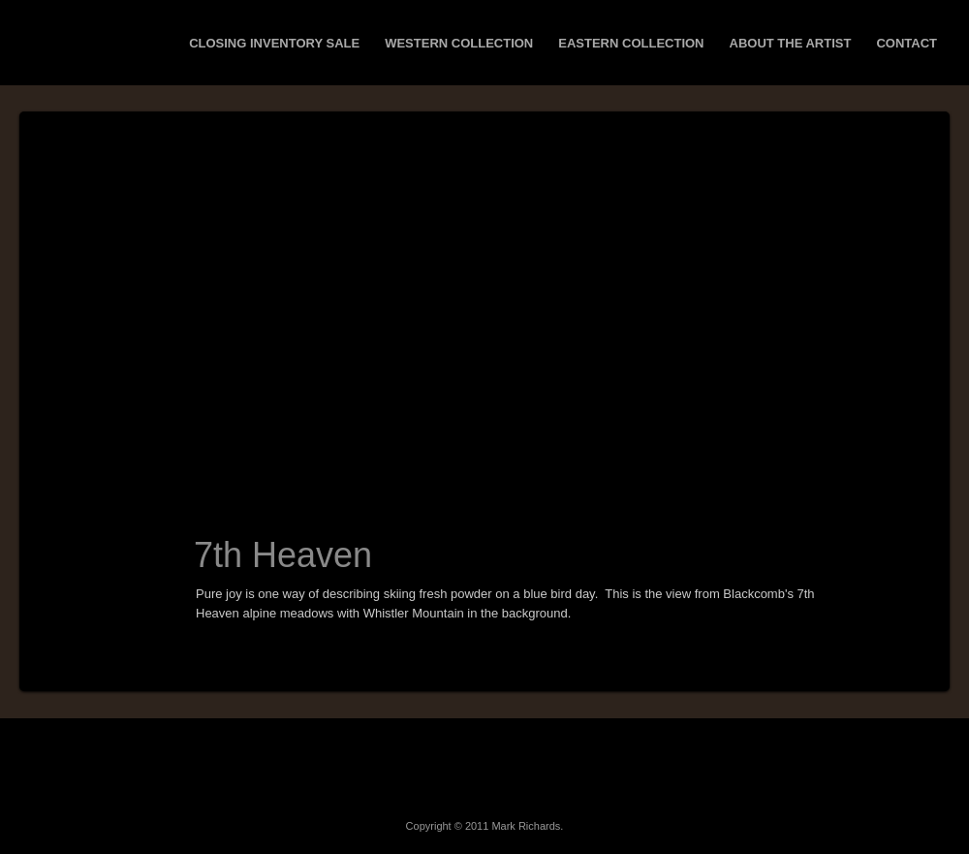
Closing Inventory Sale (274, 43)
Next (126, 576)
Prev (80, 576)
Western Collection (459, 43)
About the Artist (791, 43)
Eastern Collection (630, 43)
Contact (906, 43)
